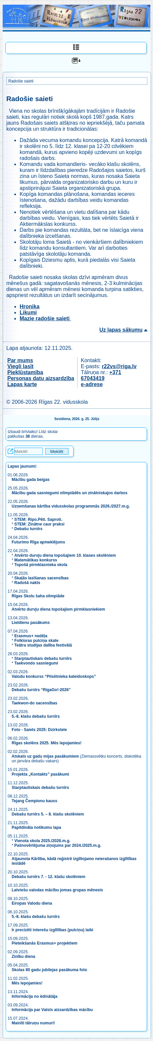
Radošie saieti (20, 81)
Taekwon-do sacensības (34, 703)
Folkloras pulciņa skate (36, 640)
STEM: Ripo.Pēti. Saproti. (38, 519)
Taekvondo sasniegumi (36, 663)
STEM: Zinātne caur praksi (39, 524)
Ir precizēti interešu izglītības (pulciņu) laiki (52, 930)
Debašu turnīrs (28, 528)
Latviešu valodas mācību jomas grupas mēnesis (57, 890)
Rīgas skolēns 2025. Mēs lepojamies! (46, 743)
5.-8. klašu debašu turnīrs (36, 716)
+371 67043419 (101, 375)
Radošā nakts (27, 582)
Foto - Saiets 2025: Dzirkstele (39, 729)
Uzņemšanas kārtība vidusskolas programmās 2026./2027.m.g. (71, 506)
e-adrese (92, 384)
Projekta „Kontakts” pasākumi (40, 774)
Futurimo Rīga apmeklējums (38, 542)
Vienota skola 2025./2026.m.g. (42, 840)
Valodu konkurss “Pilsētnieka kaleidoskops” (54, 676)
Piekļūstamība (25, 372)
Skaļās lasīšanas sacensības (41, 578)
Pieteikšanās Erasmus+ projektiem (44, 943)
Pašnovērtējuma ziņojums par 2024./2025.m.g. (57, 845)
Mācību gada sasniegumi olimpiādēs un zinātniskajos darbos (69, 493)
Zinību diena (23, 956)
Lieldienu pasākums (31, 622)
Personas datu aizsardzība (40, 378)
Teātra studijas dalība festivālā (43, 645)
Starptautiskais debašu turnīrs (43, 658)
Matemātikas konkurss (35, 560)
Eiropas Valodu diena (32, 903)
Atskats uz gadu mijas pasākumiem (45, 756)
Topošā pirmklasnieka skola (40, 564)
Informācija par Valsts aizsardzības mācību (52, 1009)
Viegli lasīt (20, 366)
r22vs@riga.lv (119, 366)
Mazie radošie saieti (45, 318)
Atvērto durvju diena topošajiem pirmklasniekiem (58, 609)
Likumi (28, 312)
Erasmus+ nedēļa (30, 636)
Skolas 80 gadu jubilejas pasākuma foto (49, 969)
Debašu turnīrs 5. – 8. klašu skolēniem (48, 814)
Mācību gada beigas (31, 479)
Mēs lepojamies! (27, 983)
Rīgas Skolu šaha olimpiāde (38, 596)
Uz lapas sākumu (121, 330)
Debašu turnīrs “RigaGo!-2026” (41, 689)
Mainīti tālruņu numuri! (33, 1023)
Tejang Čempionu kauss (34, 801)
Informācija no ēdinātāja (34, 996)
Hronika (30, 306)
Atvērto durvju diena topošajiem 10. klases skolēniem (65, 555)
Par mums (20, 360)
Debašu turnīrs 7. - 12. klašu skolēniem (48, 876)
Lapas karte (22, 384)
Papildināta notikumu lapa (36, 827)
